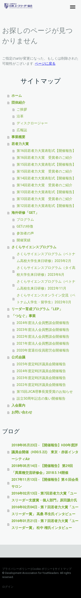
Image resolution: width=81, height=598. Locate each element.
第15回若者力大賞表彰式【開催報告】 (46, 164)
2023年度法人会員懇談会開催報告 (43, 330)
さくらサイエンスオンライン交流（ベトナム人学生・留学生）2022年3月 (46, 298)
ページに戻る (45, 64)
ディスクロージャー (32, 123)
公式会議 (18, 357)
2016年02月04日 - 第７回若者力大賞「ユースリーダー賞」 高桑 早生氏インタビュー (44, 510)
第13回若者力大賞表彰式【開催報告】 (46, 192)
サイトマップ (63, 568)
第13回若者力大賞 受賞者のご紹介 (44, 199)
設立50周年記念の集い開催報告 (41, 398)
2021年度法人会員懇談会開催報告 (43, 343)
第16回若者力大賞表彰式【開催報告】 (46, 151)
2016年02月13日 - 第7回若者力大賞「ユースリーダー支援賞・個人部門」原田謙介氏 (44, 496)
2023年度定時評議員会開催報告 (41, 378)
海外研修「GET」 (25, 213)
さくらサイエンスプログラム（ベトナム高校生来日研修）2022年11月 (46, 284)
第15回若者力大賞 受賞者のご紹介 (44, 171)
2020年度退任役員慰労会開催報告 (43, 350)
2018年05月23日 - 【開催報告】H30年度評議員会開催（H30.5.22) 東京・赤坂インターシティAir (44, 452)
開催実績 (23, 240)
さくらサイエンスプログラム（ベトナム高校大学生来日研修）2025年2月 (46, 257)
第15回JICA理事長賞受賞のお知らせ (45, 392)
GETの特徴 (25, 226)
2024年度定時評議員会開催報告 (41, 371)
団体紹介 (18, 102)
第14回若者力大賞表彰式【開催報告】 (46, 178)
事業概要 (18, 137)
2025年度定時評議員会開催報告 (41, 364)
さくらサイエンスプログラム (33, 247)
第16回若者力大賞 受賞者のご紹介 (44, 158)
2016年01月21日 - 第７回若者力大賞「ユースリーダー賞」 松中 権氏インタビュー (44, 524)
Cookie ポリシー (42, 568)
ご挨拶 (22, 109)
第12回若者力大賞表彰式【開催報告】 (46, 206)
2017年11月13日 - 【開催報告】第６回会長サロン (44, 483)
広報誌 (22, 130)
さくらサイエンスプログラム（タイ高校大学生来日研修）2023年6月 (46, 271)
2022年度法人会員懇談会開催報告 (43, 336)
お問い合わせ (21, 412)
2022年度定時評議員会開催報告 (41, 385)
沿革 (20, 116)
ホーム (16, 96)
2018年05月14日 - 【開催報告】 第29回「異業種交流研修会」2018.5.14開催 (42, 469)
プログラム (25, 219)
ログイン (7, 586)
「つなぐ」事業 (23, 316)
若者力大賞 (20, 144)
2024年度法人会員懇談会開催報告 (43, 323)
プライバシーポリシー (16, 568)
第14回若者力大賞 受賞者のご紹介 (44, 185)
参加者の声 (25, 233)
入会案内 (18, 405)
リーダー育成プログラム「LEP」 (37, 309)
